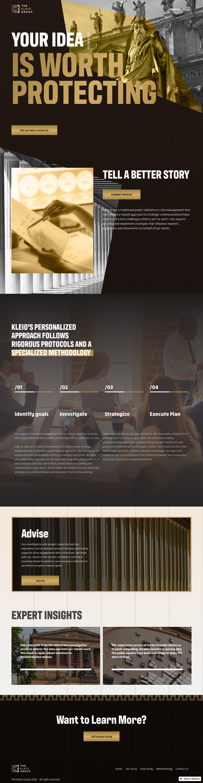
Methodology (164, 768)
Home (118, 768)
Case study (146, 768)
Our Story (131, 768)
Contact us (182, 768)
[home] (21, 9)
